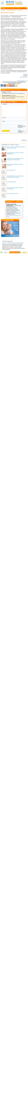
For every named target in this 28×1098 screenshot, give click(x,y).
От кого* (4, 117)
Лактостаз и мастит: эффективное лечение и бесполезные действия (16, 147)
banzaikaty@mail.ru (23, 76)
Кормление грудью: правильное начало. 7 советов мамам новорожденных (15, 159)
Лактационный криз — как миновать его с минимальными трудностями (15, 176)
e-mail (3, 121)
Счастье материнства (11, 181)
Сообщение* (4, 104)
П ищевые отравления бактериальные (11, 204)
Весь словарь (18, 201)
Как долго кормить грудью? (12, 193)
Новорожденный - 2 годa (22, 80)
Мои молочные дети (11, 170)
